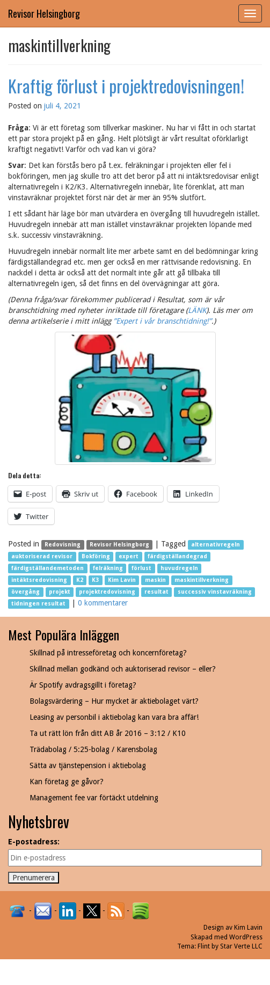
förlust (141, 568)
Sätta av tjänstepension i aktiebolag (88, 765)
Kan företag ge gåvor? (67, 781)
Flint (204, 946)
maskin (155, 580)
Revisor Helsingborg (44, 13)
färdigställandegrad (177, 556)
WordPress (245, 937)
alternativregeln (215, 544)
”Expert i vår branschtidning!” (162, 321)
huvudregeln (179, 568)
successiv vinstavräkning (215, 591)
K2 (79, 580)
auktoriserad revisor (41, 556)
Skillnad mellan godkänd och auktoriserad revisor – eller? (123, 669)
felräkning (108, 568)
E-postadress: (34, 841)
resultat (156, 591)
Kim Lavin (122, 580)
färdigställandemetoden (47, 568)
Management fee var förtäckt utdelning (94, 797)
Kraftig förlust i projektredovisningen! (126, 85)
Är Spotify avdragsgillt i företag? (83, 685)
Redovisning (63, 544)
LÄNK (197, 310)
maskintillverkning (201, 580)
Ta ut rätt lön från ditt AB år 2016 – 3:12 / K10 (108, 733)
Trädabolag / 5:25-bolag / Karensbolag (93, 749)
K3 (95, 580)
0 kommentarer (103, 603)
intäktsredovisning (39, 580)
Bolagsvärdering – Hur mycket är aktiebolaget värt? (114, 701)
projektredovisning (107, 591)
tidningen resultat (38, 603)
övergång (25, 591)
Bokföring (96, 556)
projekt (59, 591)
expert (128, 556)
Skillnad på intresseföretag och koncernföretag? (108, 652)
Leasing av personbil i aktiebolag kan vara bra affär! (114, 717)
